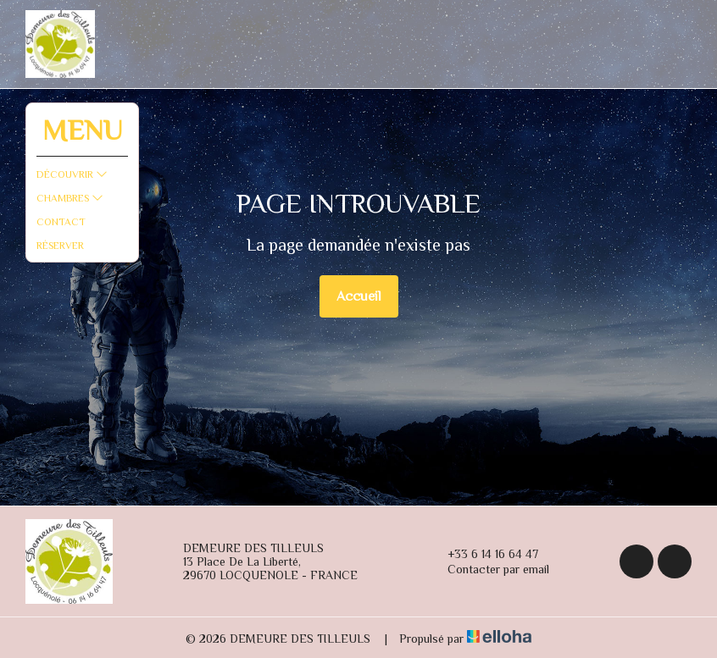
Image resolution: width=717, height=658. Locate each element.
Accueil (358, 296)
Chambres (69, 198)
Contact (61, 222)
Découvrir (72, 174)
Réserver (60, 246)
